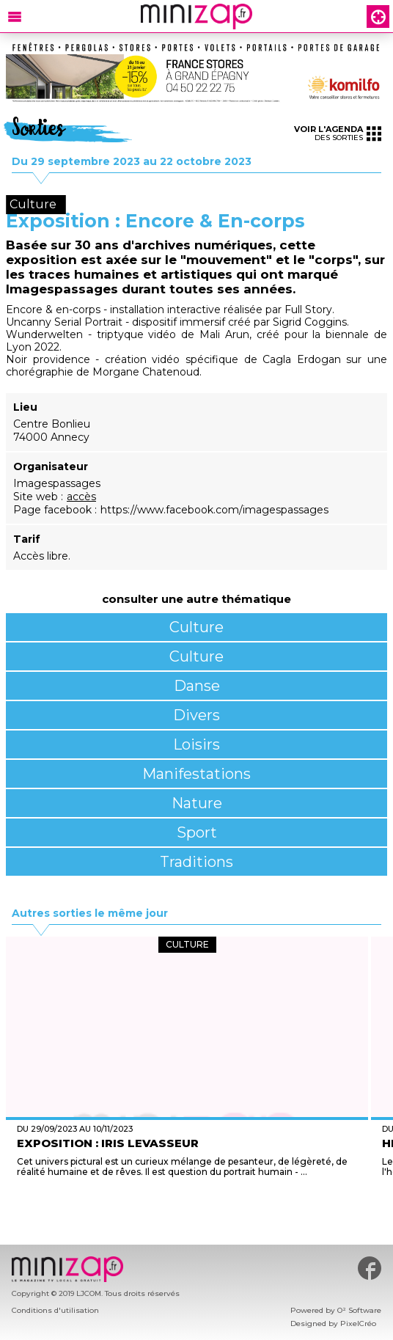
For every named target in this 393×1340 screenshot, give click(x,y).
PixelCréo (358, 1323)
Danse (197, 686)
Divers (196, 715)
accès (81, 496)
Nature (197, 803)
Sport (197, 832)
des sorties (337, 133)
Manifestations (196, 774)
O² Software (359, 1310)
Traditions (196, 862)
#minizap (369, 1268)
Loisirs (196, 744)
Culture (196, 627)
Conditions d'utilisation (55, 1310)
